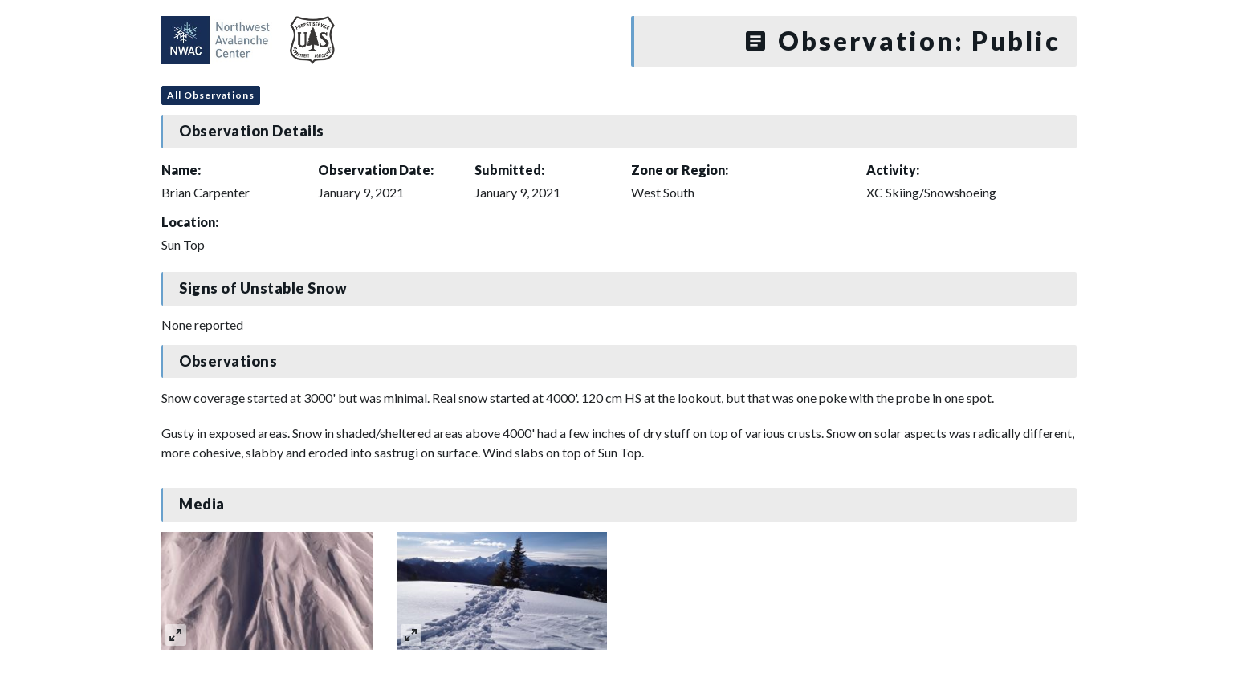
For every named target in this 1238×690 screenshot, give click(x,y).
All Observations (211, 95)
